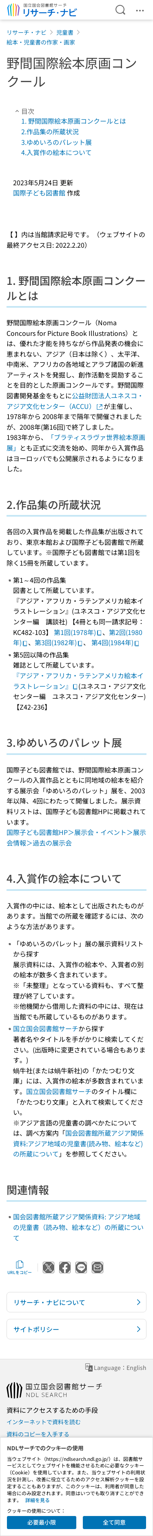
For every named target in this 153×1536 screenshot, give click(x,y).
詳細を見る (37, 1499)
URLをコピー (19, 1267)
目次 (23, 111)
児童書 (64, 32)
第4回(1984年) (115, 642)
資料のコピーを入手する (38, 1434)
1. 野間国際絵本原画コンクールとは (73, 121)
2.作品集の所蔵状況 (50, 131)
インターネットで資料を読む (44, 1422)
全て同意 (114, 1522)
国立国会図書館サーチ (45, 1028)
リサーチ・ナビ (27, 32)
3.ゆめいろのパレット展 (56, 142)
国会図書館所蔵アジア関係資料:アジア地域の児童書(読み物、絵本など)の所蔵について (78, 1143)
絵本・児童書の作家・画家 (41, 42)
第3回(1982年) (59, 642)
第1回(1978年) (78, 632)
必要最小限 (41, 1522)
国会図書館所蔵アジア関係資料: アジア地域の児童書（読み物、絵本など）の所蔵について (78, 1227)
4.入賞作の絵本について (56, 152)
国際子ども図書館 (39, 193)
